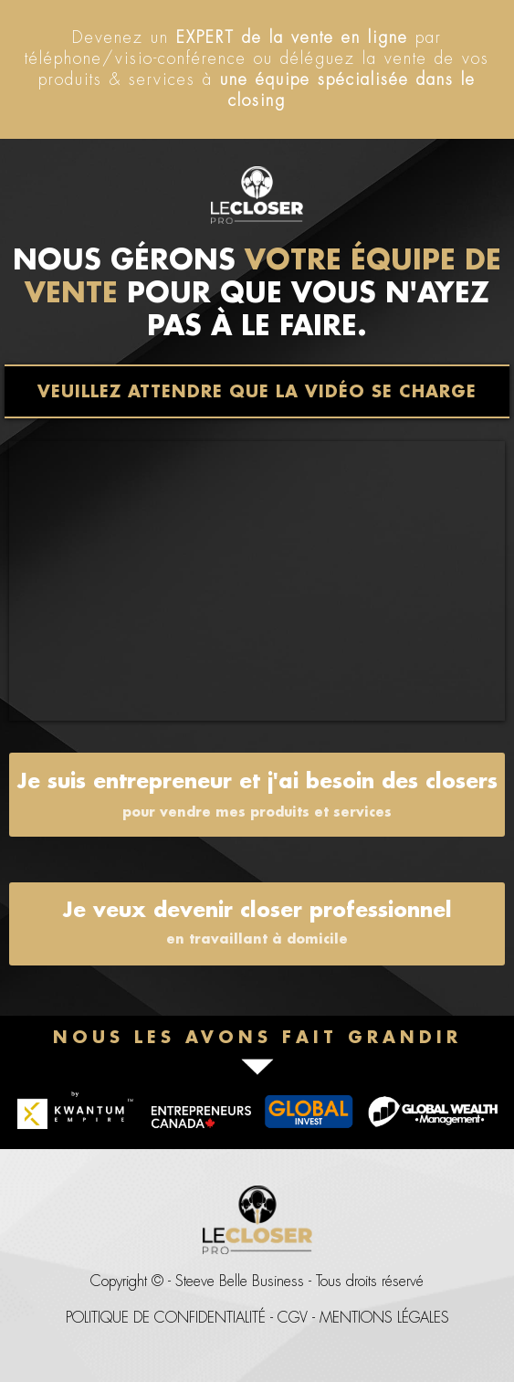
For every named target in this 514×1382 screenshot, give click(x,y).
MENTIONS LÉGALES (384, 1317)
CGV (293, 1317)
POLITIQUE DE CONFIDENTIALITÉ (166, 1317)
